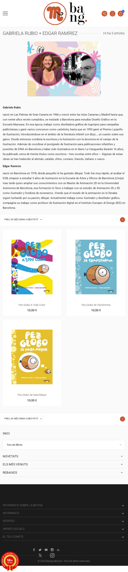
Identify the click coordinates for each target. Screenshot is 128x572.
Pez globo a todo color (32, 304)
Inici (6, 433)
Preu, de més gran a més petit (23, 219)
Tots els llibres (14, 444)
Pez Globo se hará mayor (32, 394)
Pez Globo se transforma (96, 304)
